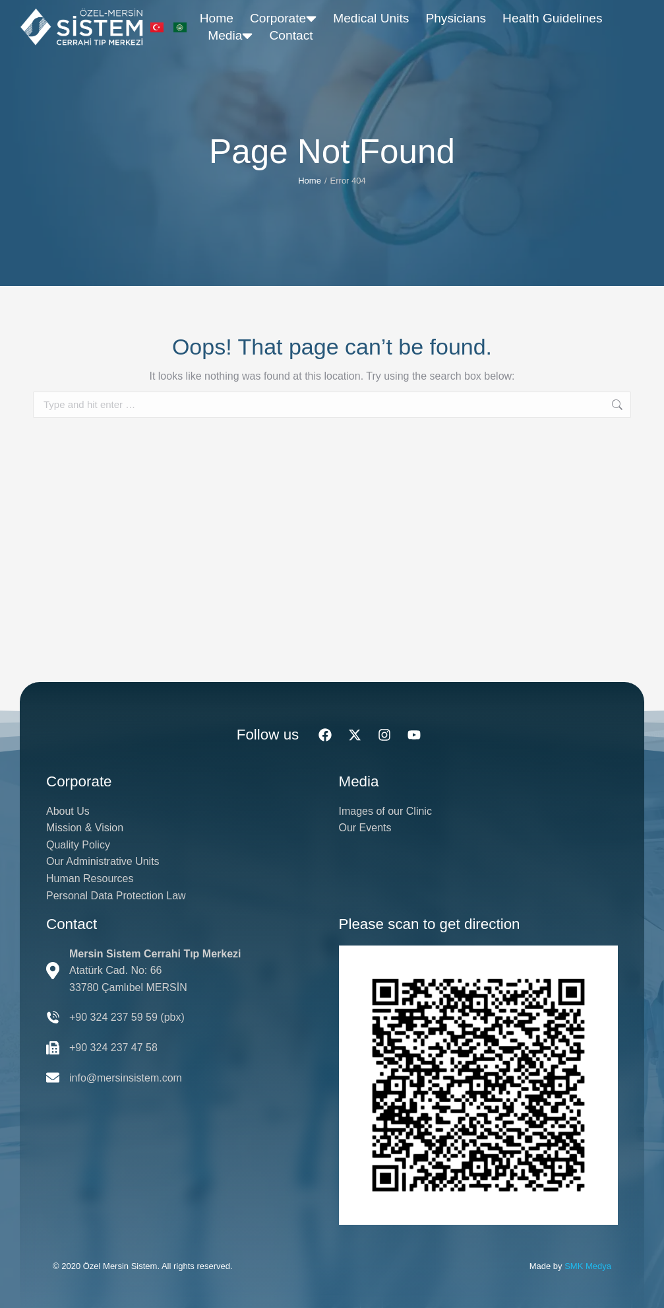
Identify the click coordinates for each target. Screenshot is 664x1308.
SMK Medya (587, 1266)
